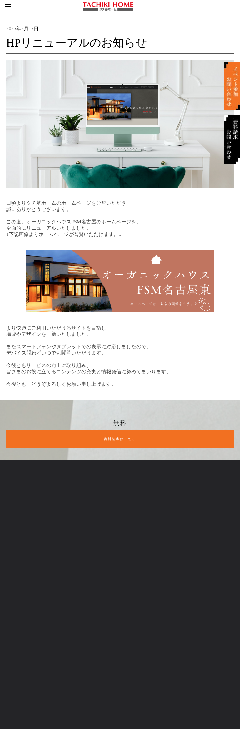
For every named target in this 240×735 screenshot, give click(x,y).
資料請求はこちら (120, 439)
